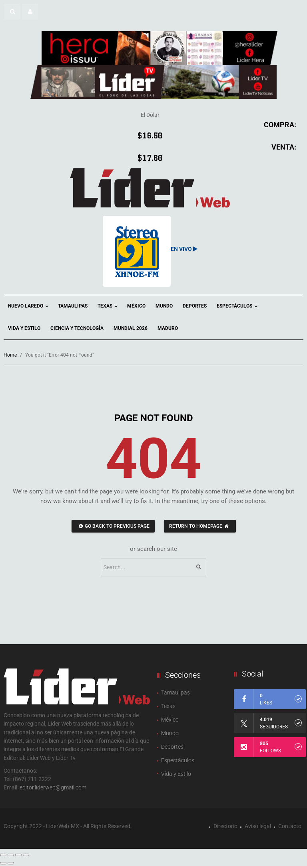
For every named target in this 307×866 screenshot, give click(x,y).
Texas (107, 306)
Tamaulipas (73, 306)
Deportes (195, 306)
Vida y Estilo (24, 328)
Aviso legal (258, 826)
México (136, 306)
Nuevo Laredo (28, 306)
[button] (12, 12)
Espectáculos (237, 306)
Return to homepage (200, 526)
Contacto (289, 826)
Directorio (225, 826)
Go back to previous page (113, 526)
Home (10, 355)
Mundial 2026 (131, 328)
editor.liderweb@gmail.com (53, 787)
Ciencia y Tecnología (77, 328)
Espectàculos (177, 760)
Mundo (164, 306)
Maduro (167, 328)
